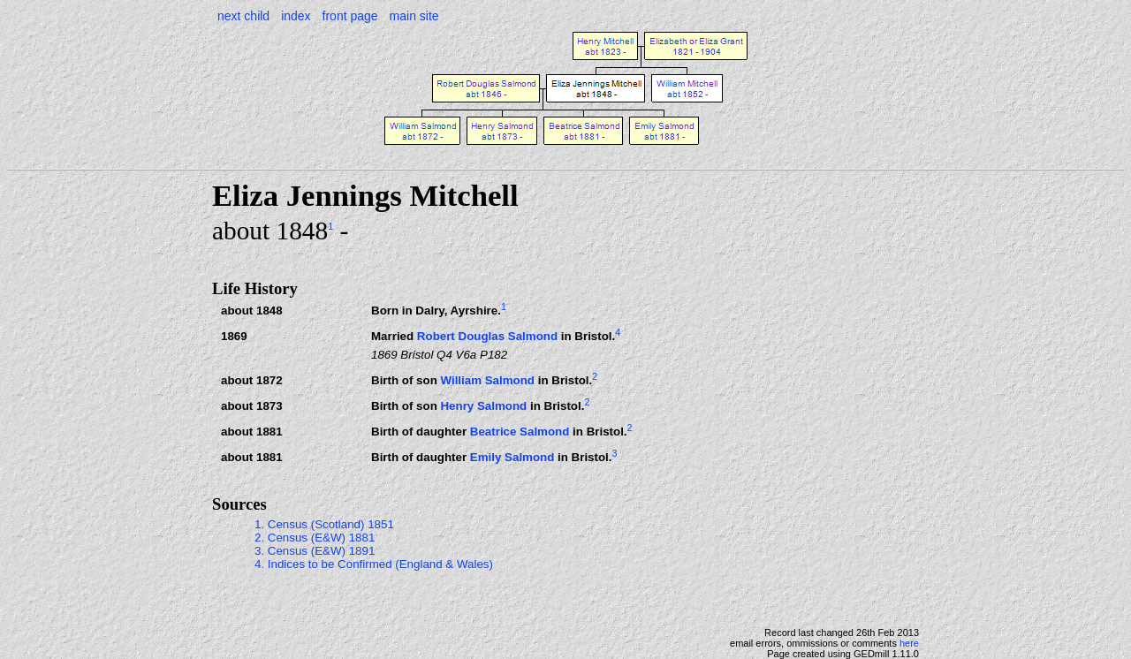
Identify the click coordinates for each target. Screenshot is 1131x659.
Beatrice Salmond (520, 431)
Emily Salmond (512, 457)
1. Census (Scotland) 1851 (324, 524)
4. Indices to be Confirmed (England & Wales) (373, 564)
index (295, 16)
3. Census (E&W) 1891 (314, 550)
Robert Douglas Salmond (487, 336)
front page (350, 16)
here (909, 643)
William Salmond (487, 380)
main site (414, 16)
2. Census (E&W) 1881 (314, 537)
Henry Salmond (483, 406)
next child (243, 16)
